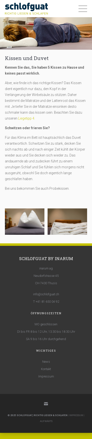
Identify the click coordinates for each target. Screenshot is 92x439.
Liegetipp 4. (26, 118)
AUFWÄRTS (46, 421)
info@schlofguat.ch (46, 294)
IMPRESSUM (76, 415)
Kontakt (46, 369)
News (46, 361)
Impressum (46, 376)
